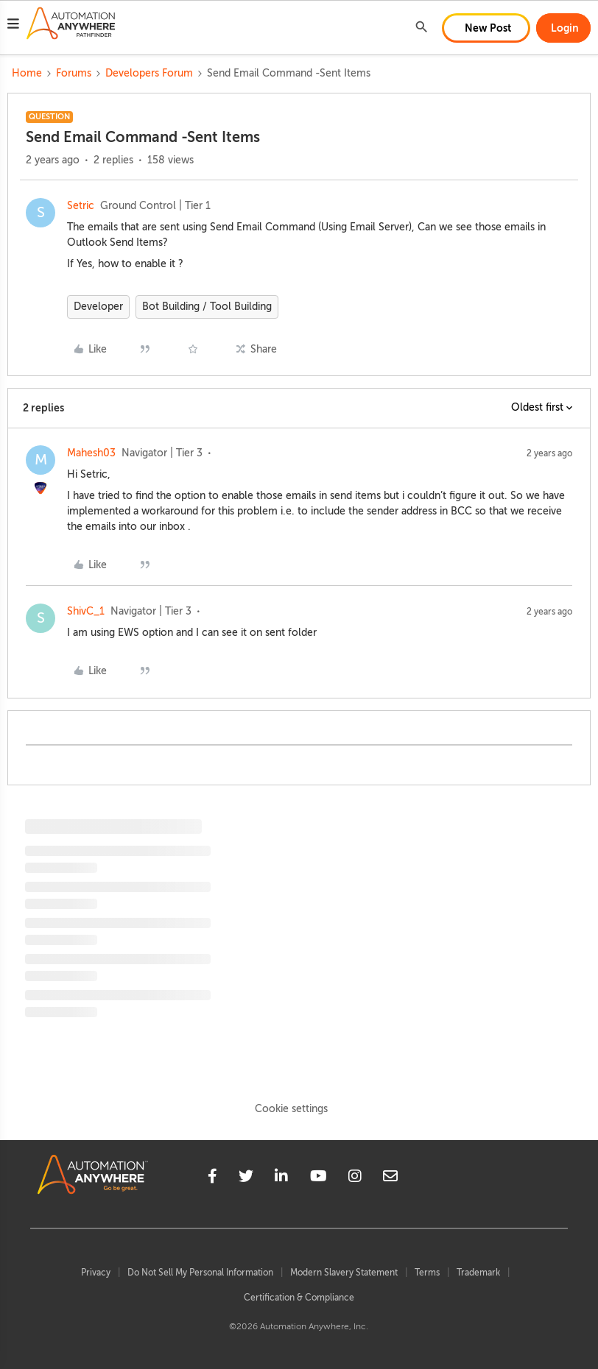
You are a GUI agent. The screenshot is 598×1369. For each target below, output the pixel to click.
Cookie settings (291, 1108)
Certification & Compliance (299, 1297)
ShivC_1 (86, 611)
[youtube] (318, 1178)
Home (27, 73)
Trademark (478, 1272)
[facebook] (212, 1178)
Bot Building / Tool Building (207, 306)
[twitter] (246, 1178)
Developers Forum (149, 73)
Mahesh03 (91, 453)
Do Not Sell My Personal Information (200, 1272)
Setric (80, 205)
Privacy (95, 1272)
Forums (73, 73)
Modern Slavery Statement (344, 1272)
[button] (13, 26)
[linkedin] (281, 1178)
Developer (98, 306)
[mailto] (390, 1178)
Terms (427, 1272)
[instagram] (355, 1178)
